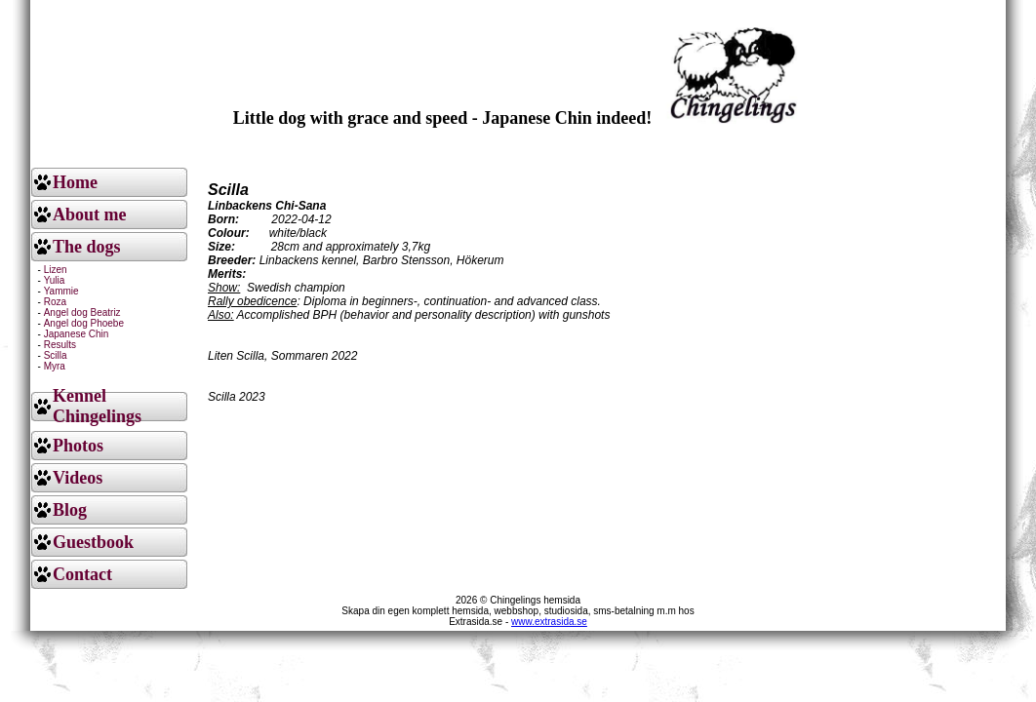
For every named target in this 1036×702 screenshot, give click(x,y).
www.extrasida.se (549, 621)
